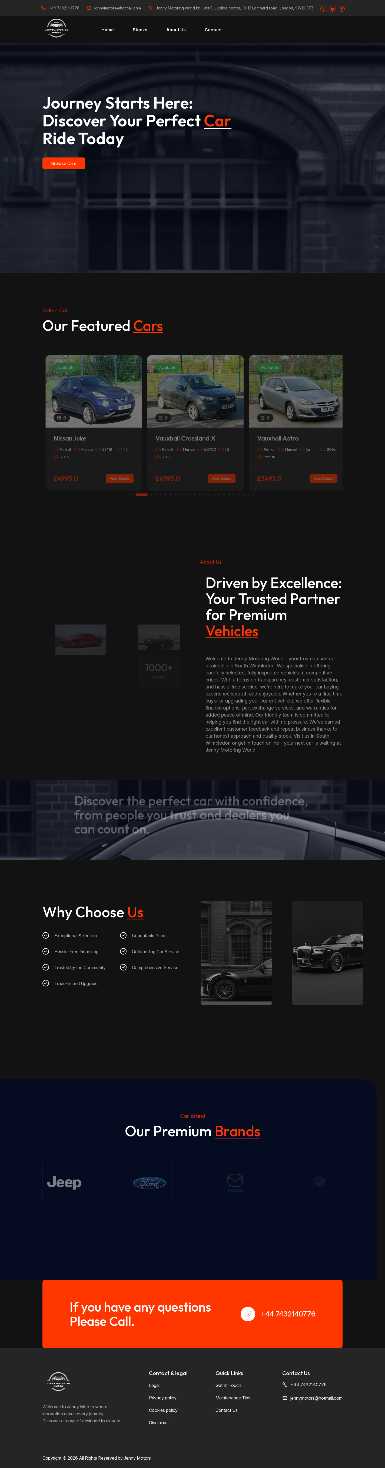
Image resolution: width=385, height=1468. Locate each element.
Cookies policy (163, 1410)
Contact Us (226, 1410)
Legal (154, 1385)
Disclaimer (159, 1422)
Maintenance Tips (232, 1397)
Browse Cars (63, 163)
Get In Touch (228, 1385)
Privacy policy (163, 1397)
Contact (213, 29)
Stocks (140, 29)
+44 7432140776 (64, 8)
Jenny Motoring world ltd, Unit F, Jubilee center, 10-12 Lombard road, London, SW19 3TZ (235, 8)
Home (107, 29)
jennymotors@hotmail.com (117, 8)
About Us (176, 29)
